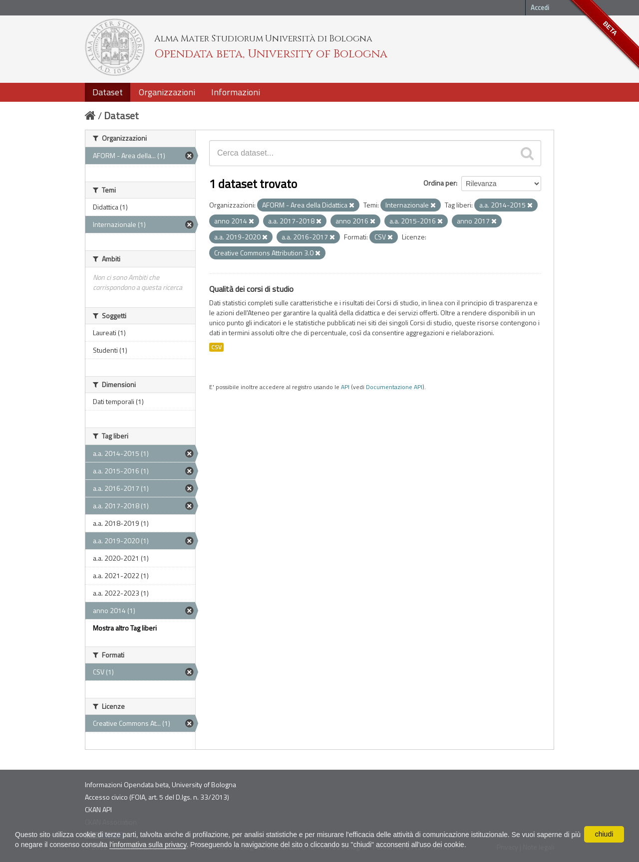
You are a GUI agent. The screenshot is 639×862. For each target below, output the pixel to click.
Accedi (540, 7)
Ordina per (439, 183)
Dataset (107, 92)
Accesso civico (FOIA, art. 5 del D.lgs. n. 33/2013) (157, 797)
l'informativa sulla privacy (147, 845)
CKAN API (98, 809)
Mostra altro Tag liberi (125, 628)
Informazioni (235, 92)
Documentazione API (394, 387)
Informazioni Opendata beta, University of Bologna (160, 784)
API (345, 387)
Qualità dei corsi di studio (251, 289)
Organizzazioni (167, 92)
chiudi (604, 834)
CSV (216, 347)
